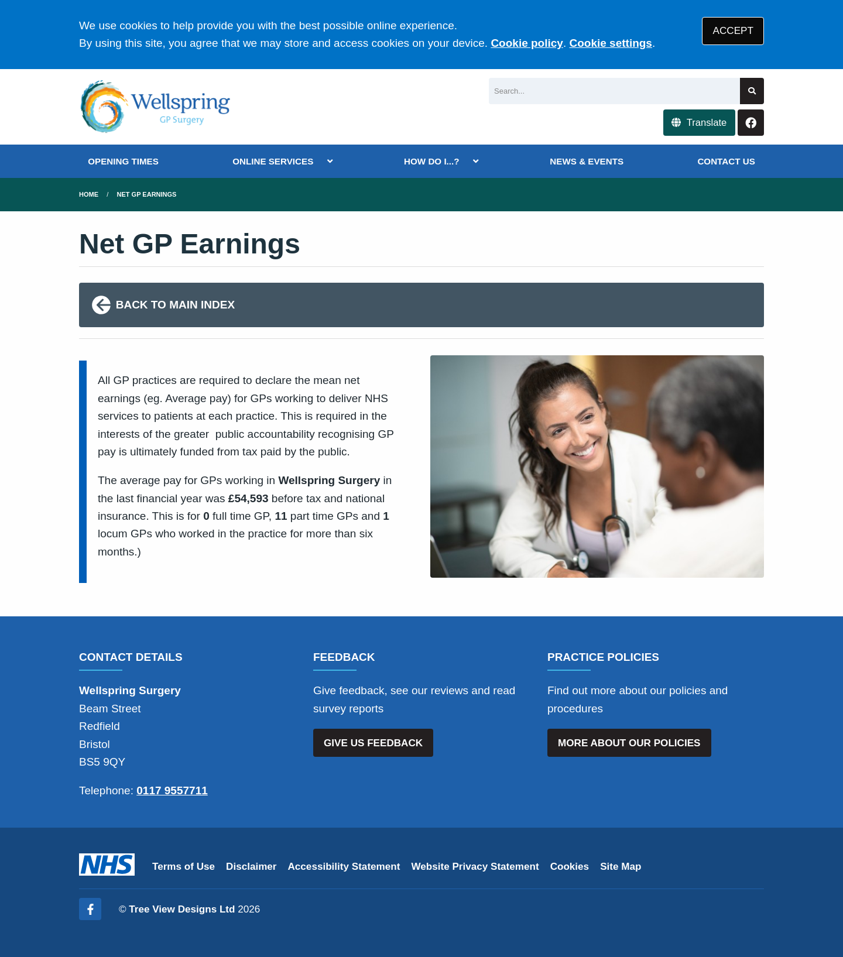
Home (88, 194)
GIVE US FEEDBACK (373, 743)
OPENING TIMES (123, 161)
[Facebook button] (751, 122)
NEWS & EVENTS (586, 161)
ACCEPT (733, 30)
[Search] (614, 91)
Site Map (620, 866)
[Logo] (155, 107)
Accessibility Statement (344, 866)
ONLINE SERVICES (272, 161)
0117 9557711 (172, 790)
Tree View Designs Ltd (182, 909)
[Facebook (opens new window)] (90, 909)
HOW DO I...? (432, 161)
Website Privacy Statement (475, 866)
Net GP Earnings (147, 194)
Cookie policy (527, 43)
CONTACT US (726, 161)
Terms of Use (183, 866)
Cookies (570, 866)
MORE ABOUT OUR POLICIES (629, 743)
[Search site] (752, 91)
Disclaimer (251, 866)
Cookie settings (610, 43)
